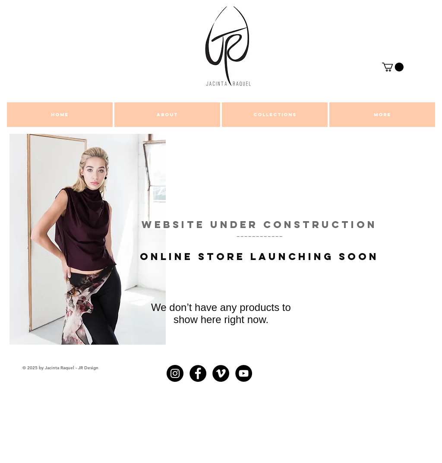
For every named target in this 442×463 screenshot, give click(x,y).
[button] (393, 67)
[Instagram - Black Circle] (175, 373)
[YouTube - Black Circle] (243, 373)
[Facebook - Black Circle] (197, 373)
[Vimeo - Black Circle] (220, 373)
